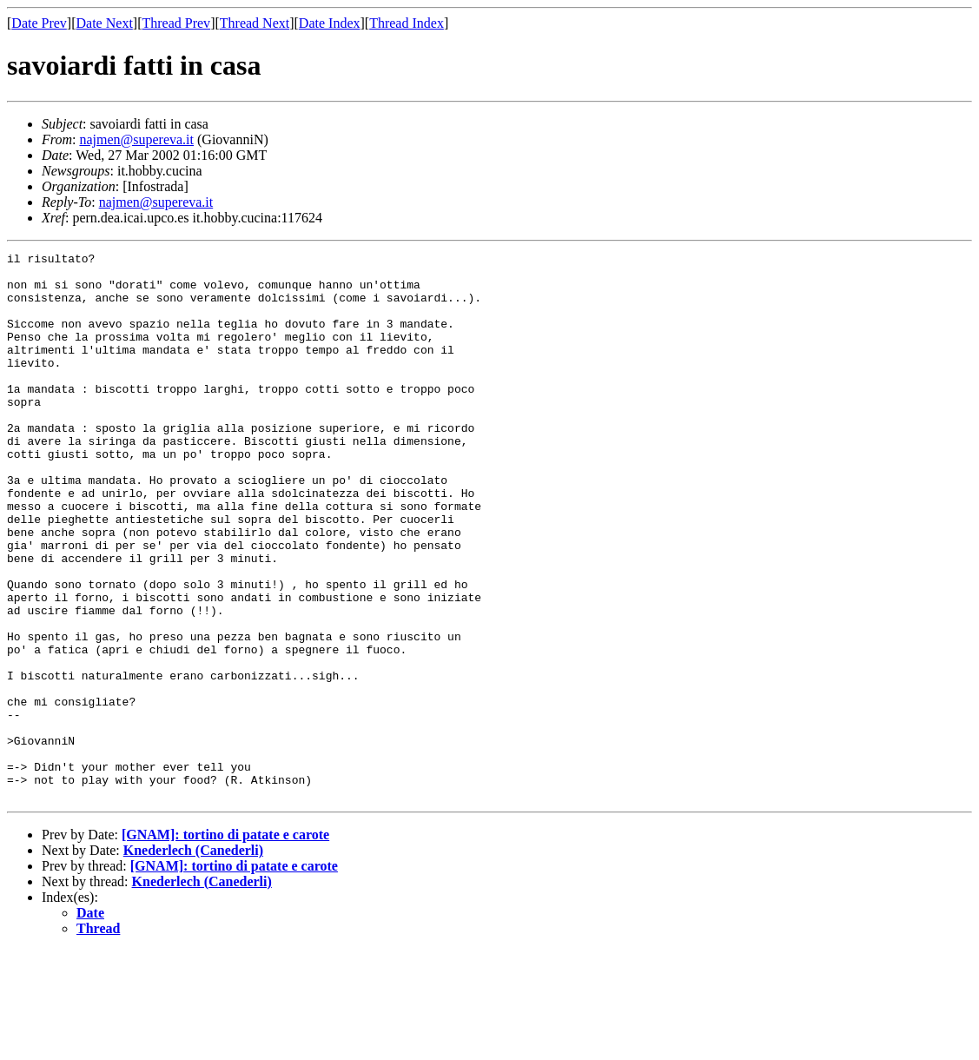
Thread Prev (176, 23)
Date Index (330, 23)
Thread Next (254, 23)
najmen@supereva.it (136, 139)
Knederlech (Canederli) (193, 959)
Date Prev (39, 23)
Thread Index (406, 23)
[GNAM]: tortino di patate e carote (225, 944)
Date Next (104, 23)
